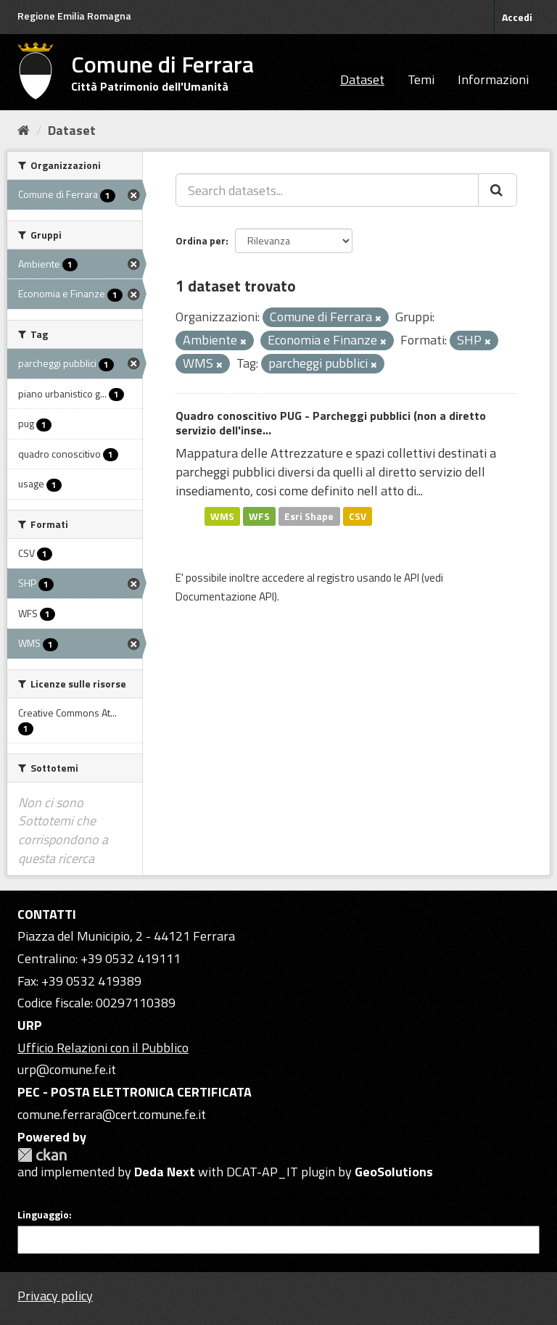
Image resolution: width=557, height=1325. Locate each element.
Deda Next (164, 1171)
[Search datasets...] (327, 190)
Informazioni (493, 79)
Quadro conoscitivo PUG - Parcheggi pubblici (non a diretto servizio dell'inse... (331, 423)
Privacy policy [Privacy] (55, 1295)
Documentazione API (225, 596)
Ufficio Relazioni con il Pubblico (103, 1047)
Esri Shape (309, 515)
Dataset (362, 79)
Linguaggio (43, 1215)
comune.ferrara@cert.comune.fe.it (111, 1114)
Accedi (517, 17)
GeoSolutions (394, 1171)
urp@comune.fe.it (66, 1069)
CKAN (42, 1155)
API (411, 577)
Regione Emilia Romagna (74, 15)
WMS (222, 515)
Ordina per (201, 240)
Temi (421, 79)
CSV (357, 515)
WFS (259, 515)
